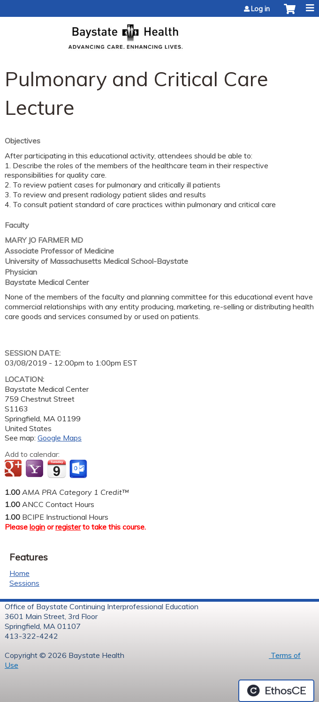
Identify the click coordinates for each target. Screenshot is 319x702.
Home (19, 573)
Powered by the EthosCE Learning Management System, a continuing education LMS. (276, 691)
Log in (260, 9)
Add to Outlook (79, 469)
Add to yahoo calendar (35, 469)
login (37, 526)
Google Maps (60, 437)
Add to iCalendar (56, 468)
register (68, 526)
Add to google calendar (14, 469)
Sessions (24, 583)
